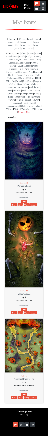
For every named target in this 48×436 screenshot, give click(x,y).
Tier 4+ (33, 205)
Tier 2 (20, 205)
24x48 (16, 42)
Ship (28, 96)
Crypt (20, 66)
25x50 (10, 45)
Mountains (23, 87)
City (38, 59)
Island (19, 81)
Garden (11, 75)
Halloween (12, 78)
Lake (30, 81)
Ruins (10, 96)
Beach (22, 56)
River (17, 93)
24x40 (10, 42)
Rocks (37, 93)
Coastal (34, 62)
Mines (26, 84)
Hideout (31, 78)
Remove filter (24, 112)
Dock (34, 66)
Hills (8, 81)
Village (9, 109)
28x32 (16, 45)
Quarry (37, 90)
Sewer (22, 96)
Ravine (10, 93)
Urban (37, 106)
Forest (9, 72)
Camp (10, 59)
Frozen (37, 72)
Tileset (28, 100)
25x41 (36, 42)
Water (17, 109)
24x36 (37, 39)
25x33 (23, 42)
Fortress (23, 72)
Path (24, 90)
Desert (27, 66)
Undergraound (13, 106)
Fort (16, 72)
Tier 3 (26, 205)
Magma (37, 81)
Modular (34, 84)
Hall (37, 75)
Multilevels (34, 87)
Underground (27, 106)
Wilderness (37, 109)
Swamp (35, 96)
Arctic (31, 53)
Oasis (9, 90)
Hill (38, 78)
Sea (16, 96)
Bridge (29, 56)
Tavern (11, 100)
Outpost (17, 90)
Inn (13, 81)
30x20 (23, 45)
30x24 (30, 45)
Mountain (12, 87)
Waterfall (25, 109)
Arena (38, 53)
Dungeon (13, 69)
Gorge (19, 75)
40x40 (30, 48)
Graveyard (28, 75)
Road (23, 93)
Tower (36, 100)
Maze (19, 84)
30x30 (36, 45)
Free (31, 72)
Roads (30, 93)
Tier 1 (14, 205)
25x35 (30, 42)
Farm (27, 69)
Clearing (13, 62)
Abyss (23, 53)
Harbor (22, 78)
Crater (13, 66)
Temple (19, 100)
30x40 (16, 48)
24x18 (30, 39)
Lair (25, 81)
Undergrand (29, 103)
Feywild (34, 69)
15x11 (24, 39)
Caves (31, 59)
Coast (27, 62)
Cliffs (20, 62)
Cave (25, 59)
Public (24, 201)
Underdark (17, 103)
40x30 (23, 48)
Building (37, 56)
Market (12, 84)
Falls (21, 69)
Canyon (17, 59)
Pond (30, 90)
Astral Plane (12, 56)
